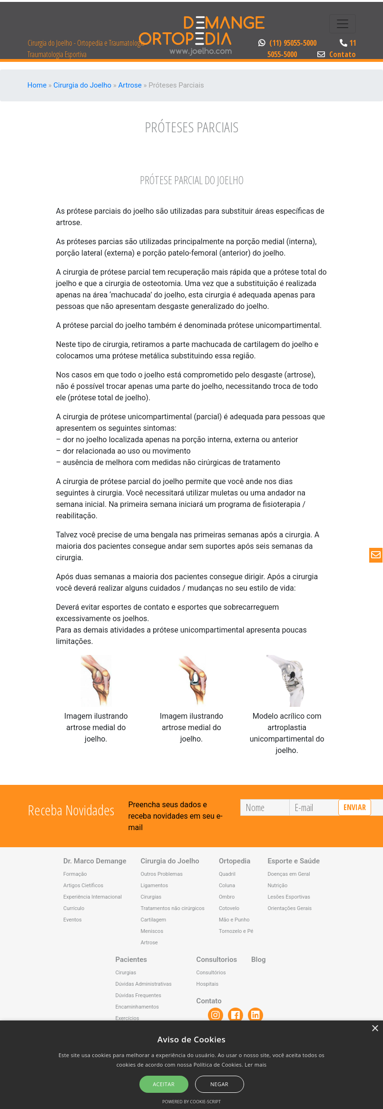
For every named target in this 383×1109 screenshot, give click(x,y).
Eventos (72, 920)
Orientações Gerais (289, 908)
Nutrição (277, 885)
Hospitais (207, 984)
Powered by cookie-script (191, 1102)
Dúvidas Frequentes (138, 995)
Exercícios (127, 1018)
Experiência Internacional (92, 897)
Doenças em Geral (288, 874)
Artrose (129, 85)
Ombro (227, 897)
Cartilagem (153, 920)
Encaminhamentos (137, 1007)
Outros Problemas (161, 874)
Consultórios (211, 973)
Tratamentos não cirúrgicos (172, 908)
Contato (336, 54)
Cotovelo (229, 908)
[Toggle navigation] (342, 23)
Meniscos (151, 931)
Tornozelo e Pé (236, 931)
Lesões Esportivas (288, 897)
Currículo (73, 908)
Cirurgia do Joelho (82, 85)
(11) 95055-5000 (288, 43)
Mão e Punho (234, 920)
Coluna (227, 885)
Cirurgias (150, 897)
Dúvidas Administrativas (143, 984)
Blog (258, 959)
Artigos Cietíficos (83, 885)
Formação (75, 874)
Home (37, 85)
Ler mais (255, 1064)
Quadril (227, 874)
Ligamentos (154, 885)
